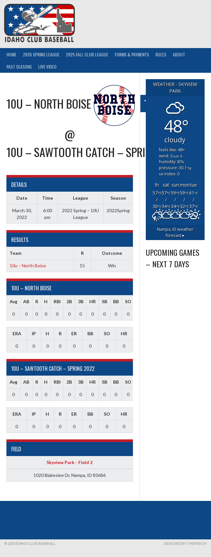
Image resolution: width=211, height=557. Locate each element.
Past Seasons (19, 66)
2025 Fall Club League (87, 54)
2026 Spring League (41, 54)
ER (74, 333)
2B (69, 301)
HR (92, 301)
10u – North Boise (28, 265)
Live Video (47, 66)
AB (26, 301)
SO (128, 301)
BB (116, 301)
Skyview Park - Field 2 (69, 462)
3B (81, 301)
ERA (17, 333)
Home (11, 54)
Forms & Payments (132, 54)
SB (104, 301)
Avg (13, 301)
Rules (160, 54)
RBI (57, 301)
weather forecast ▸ (175, 232)
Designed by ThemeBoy (185, 543)
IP (34, 333)
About (179, 54)
